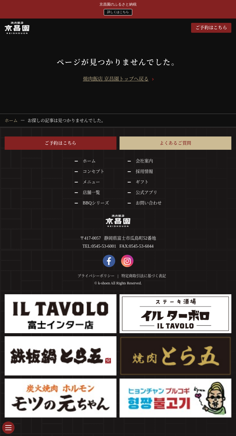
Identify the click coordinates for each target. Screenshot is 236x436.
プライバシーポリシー (96, 276)
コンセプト (93, 171)
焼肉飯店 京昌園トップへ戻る (116, 79)
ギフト (142, 182)
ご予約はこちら (211, 27)
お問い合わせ (149, 203)
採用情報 (144, 171)
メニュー (91, 182)
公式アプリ (146, 192)
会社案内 (144, 161)
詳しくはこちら (118, 12)
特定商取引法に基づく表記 (143, 276)
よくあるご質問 (175, 143)
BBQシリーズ (96, 203)
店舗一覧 (91, 192)
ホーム (89, 161)
